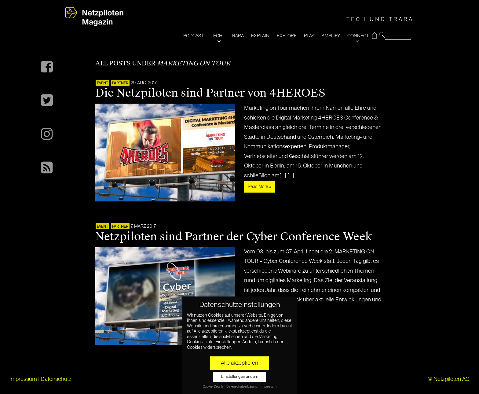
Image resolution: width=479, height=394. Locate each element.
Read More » (259, 187)
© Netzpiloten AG (449, 379)
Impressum (23, 379)
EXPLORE (287, 36)
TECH (216, 36)
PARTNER (120, 83)
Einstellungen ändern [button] (239, 377)
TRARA (237, 36)
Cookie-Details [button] (213, 386)
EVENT (102, 83)
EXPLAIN (260, 36)
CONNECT (358, 36)
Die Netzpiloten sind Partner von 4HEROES (210, 93)
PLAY (309, 36)
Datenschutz (56, 379)
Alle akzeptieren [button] (239, 363)
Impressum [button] (268, 386)
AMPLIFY (331, 36)
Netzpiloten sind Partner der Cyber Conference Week (233, 237)
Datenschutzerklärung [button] (242, 386)
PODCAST (193, 36)
